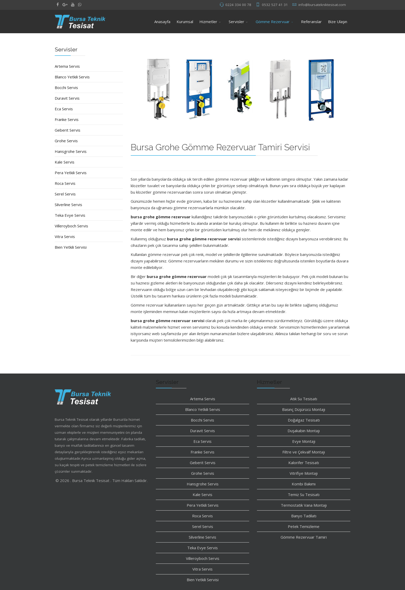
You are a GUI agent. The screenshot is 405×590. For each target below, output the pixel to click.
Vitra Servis (65, 236)
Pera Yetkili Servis (71, 172)
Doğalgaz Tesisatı (304, 420)
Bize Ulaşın (337, 21)
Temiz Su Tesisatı (303, 494)
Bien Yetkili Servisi (71, 247)
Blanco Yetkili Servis (72, 76)
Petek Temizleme (303, 526)
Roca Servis (65, 183)
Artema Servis (67, 66)
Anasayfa (162, 21)
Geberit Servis (67, 130)
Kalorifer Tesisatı (303, 462)
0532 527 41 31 (275, 4)
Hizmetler (208, 21)
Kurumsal (185, 21)
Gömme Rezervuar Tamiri (304, 537)
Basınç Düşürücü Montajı (303, 409)
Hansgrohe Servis (71, 151)
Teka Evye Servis (70, 215)
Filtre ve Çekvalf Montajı (303, 452)
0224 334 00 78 (238, 4)
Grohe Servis (66, 140)
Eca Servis (64, 108)
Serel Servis (65, 193)
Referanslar (311, 21)
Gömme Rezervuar (273, 21)
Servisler (236, 21)
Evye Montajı (303, 441)
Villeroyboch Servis (71, 225)
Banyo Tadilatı (303, 515)
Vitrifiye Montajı (304, 473)
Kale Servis (64, 162)
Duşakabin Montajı (304, 430)
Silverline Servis (68, 204)
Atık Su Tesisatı (303, 398)
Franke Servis (67, 119)
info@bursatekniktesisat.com (322, 4)
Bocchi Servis (66, 87)
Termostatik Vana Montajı (304, 505)
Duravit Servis (67, 98)
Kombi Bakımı (304, 483)
